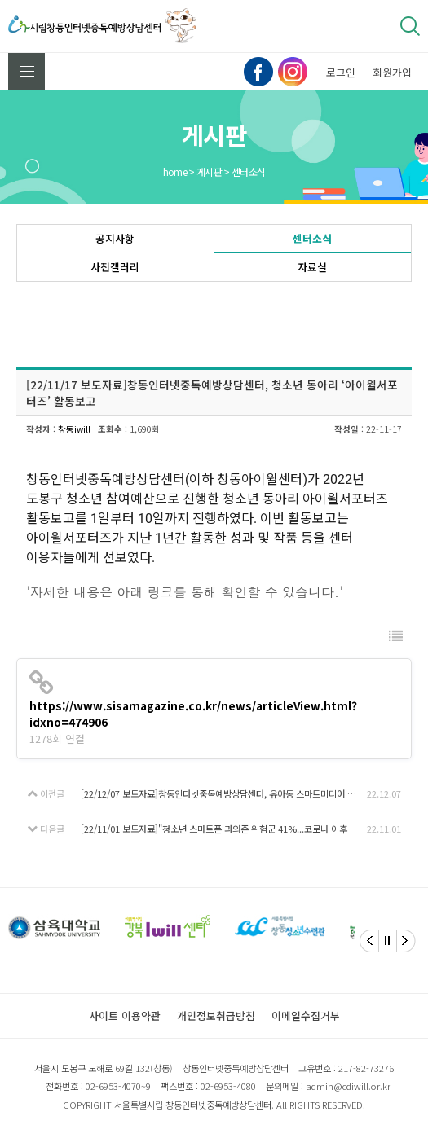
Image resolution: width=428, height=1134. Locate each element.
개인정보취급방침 (216, 1015)
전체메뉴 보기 (27, 71)
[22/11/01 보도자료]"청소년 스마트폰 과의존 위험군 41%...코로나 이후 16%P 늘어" (224, 828)
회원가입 (392, 72)
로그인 (340, 72)
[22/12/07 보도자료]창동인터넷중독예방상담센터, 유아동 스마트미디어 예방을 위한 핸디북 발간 (224, 793)
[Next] (406, 941)
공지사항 (115, 238)
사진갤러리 (114, 267)
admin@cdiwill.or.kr (348, 1085)
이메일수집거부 (305, 1015)
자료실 (312, 267)
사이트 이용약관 (125, 1015)
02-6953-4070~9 (118, 1085)
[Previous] (369, 941)
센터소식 (312, 238)
